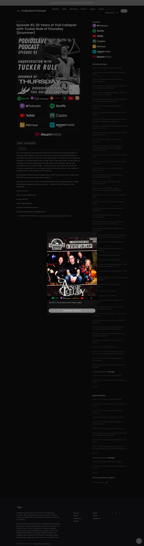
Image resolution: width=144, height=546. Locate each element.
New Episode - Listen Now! (72, 310)
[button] (94, 234)
